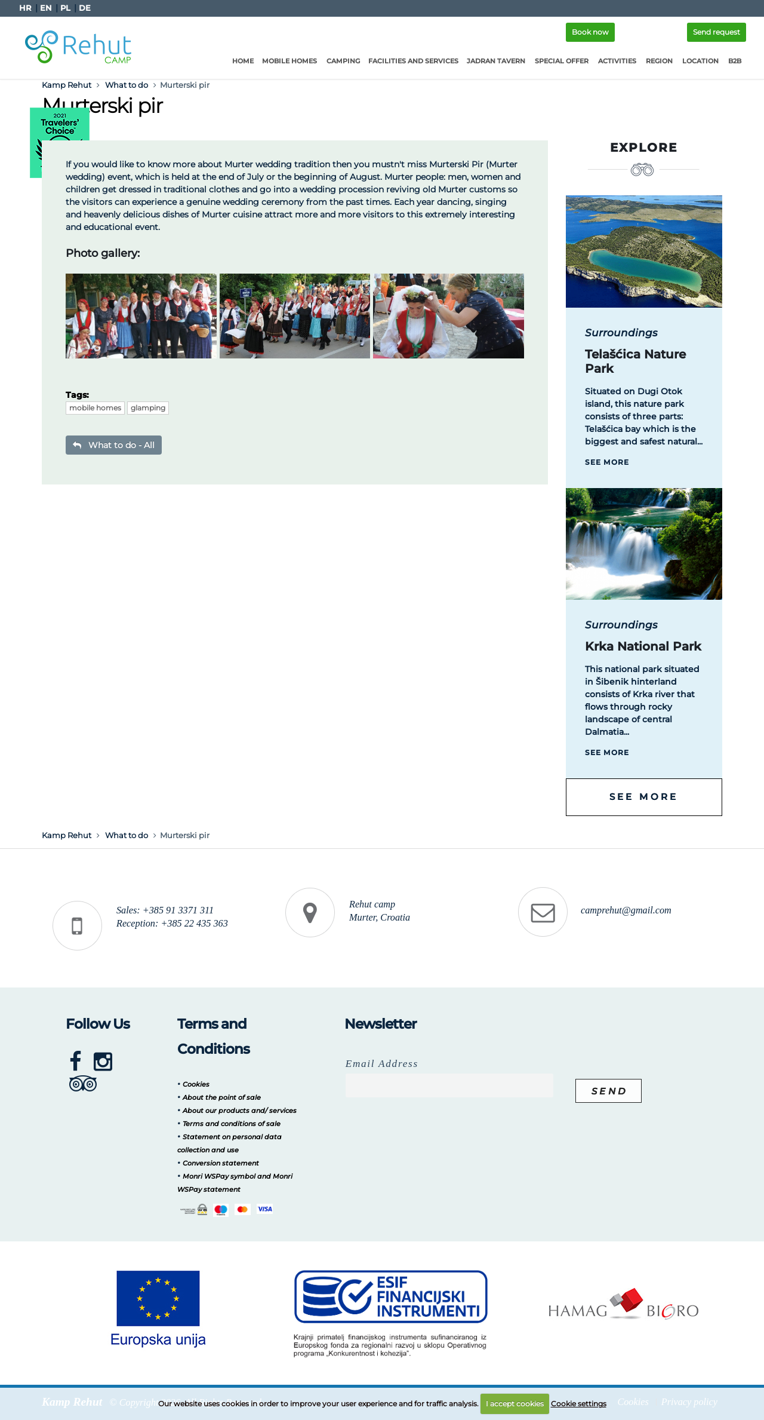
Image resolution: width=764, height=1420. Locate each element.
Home (243, 61)
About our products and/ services (240, 1110)
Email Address (382, 1063)
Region (659, 61)
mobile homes (95, 407)
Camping (343, 61)
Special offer (562, 61)
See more (607, 462)
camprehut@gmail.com (626, 910)
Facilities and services (413, 61)
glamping (148, 407)
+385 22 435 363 (194, 923)
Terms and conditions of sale (232, 1124)
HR (25, 8)
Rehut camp (372, 904)
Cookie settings (578, 1403)
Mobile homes (289, 61)
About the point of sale (222, 1097)
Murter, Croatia (379, 917)
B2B (734, 61)
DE (85, 8)
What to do (126, 85)
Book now (590, 31)
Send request (716, 31)
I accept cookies (515, 1403)
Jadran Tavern (496, 61)
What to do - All (114, 445)
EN (46, 8)
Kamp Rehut (66, 85)
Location (700, 61)
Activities (617, 61)
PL (65, 8)
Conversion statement (221, 1163)
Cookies (196, 1084)
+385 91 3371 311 (178, 910)
